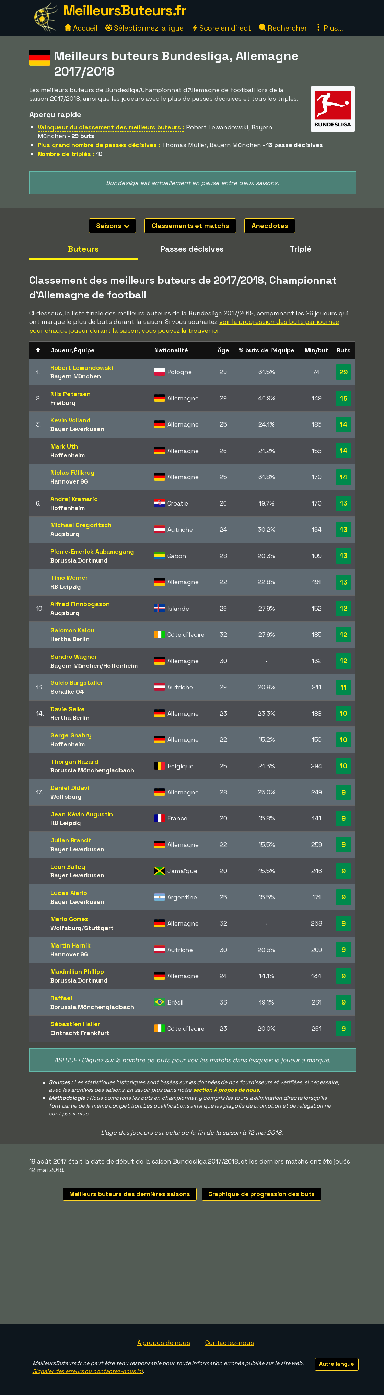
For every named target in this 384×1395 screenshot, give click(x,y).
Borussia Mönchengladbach (92, 770)
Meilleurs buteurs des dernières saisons (129, 1194)
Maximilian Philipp (77, 971)
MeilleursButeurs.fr (124, 10)
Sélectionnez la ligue (144, 28)
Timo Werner (69, 577)
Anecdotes (270, 225)
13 (343, 503)
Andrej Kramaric (74, 499)
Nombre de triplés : (66, 154)
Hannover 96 (69, 481)
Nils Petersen (70, 394)
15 (343, 398)
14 (344, 424)
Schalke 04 (67, 691)
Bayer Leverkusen (77, 429)
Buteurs (83, 249)
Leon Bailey (67, 867)
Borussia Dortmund (78, 560)
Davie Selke (67, 709)
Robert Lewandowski (81, 368)
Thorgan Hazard (74, 761)
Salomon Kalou (72, 630)
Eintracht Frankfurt (79, 1033)
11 (343, 687)
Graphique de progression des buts (261, 1194)
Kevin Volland (70, 420)
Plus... (329, 28)
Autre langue (336, 1364)
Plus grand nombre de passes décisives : (99, 145)
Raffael (61, 998)
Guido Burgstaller (76, 683)
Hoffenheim (67, 455)
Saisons (112, 225)
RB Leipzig (65, 586)
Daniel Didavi (69, 788)
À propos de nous (163, 1343)
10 (343, 713)
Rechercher (283, 28)
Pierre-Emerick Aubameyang (92, 551)
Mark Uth (64, 446)
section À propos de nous (226, 1089)
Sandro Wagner (73, 656)
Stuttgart (99, 928)
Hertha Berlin (70, 639)
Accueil (81, 28)
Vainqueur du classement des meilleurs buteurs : (111, 127)
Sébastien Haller (75, 1024)
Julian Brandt (70, 840)
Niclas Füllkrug (72, 472)
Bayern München (75, 376)
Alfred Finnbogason (79, 604)
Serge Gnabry (71, 735)
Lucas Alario (68, 893)
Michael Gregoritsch (81, 525)
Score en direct (221, 28)
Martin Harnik (70, 945)
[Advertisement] (192, 1272)
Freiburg (62, 403)
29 (343, 371)
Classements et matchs (190, 225)
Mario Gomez (69, 919)
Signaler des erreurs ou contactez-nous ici (88, 1371)
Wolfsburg (66, 797)
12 (343, 608)
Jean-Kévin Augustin (81, 814)
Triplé (300, 249)
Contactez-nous (229, 1343)
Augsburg (64, 534)
